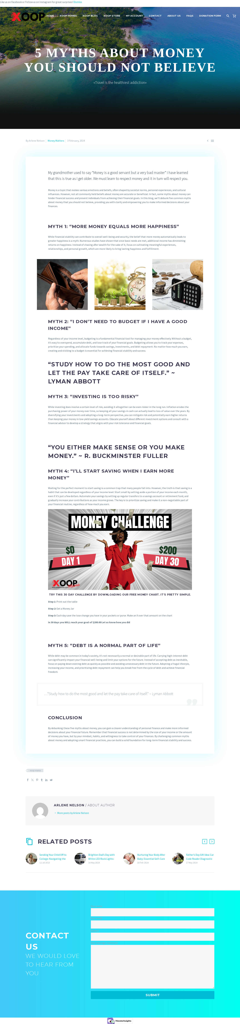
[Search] (227, 16)
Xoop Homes (68, 15)
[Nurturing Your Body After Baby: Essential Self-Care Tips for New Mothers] (130, 859)
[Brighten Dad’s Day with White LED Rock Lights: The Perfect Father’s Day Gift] (81, 859)
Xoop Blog (90, 15)
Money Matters (56, 140)
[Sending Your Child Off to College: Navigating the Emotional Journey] (33, 859)
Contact (155, 15)
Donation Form (210, 15)
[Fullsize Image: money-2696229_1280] (120, 284)
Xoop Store (112, 15)
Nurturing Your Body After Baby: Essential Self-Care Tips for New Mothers (151, 858)
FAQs (189, 15)
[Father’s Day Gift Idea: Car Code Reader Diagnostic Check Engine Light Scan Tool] (179, 859)
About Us (174, 15)
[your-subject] (152, 937)
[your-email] (152, 924)
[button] (204, 841)
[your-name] (152, 912)
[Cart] (236, 16)
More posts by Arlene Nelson (73, 813)
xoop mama (35, 770)
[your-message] (152, 967)
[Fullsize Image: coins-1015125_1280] (177, 284)
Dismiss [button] (77, 2)
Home (50, 15)
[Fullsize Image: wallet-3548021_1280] (62, 284)
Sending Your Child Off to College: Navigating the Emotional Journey (53, 858)
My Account (134, 15)
